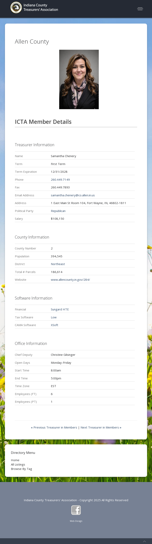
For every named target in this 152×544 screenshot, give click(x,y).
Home (15, 460)
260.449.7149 (60, 179)
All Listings (18, 464)
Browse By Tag (21, 469)
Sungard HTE (60, 309)
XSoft (54, 325)
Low (54, 317)
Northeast (58, 264)
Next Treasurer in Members (101, 427)
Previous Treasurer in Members (54, 427)
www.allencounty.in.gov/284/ (70, 280)
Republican (58, 211)
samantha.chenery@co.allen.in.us (73, 195)
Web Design (76, 520)
